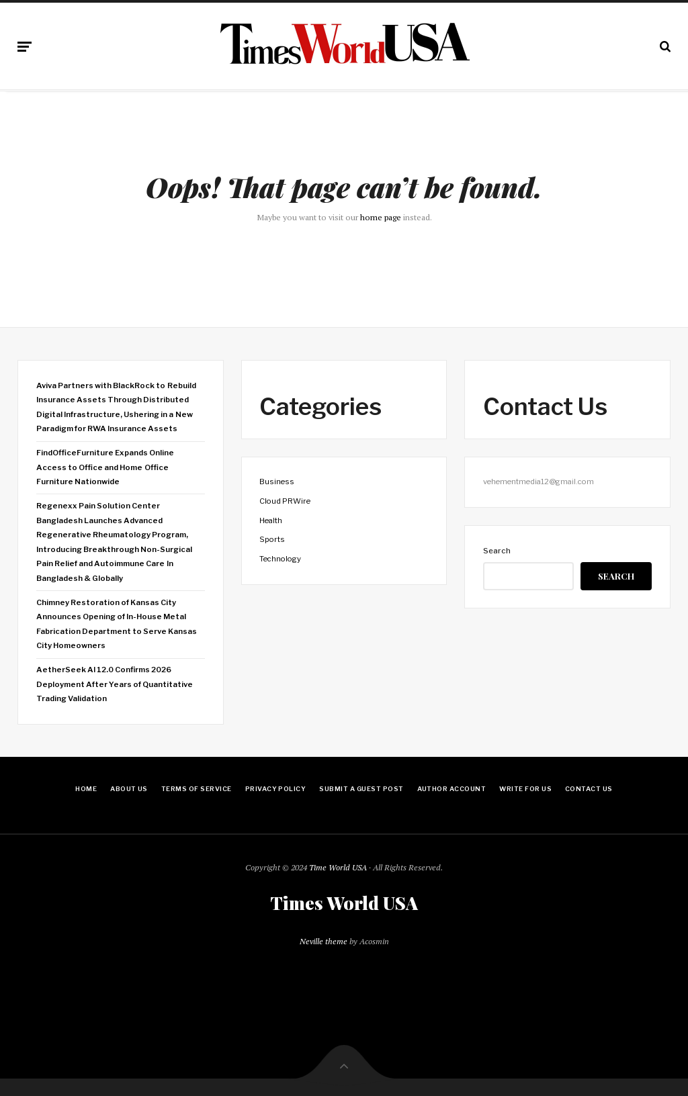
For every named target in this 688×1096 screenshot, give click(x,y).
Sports (272, 539)
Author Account (451, 788)
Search (497, 550)
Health (270, 520)
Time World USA (338, 867)
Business (276, 481)
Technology (280, 558)
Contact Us (589, 788)
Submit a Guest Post (361, 788)
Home (86, 788)
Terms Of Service (196, 788)
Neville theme (323, 941)
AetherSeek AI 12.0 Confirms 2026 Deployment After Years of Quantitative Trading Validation (115, 684)
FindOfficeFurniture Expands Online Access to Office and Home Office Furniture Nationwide (105, 467)
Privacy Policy (275, 788)
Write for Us (525, 788)
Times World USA (344, 903)
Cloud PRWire (284, 501)
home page (380, 217)
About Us (129, 788)
